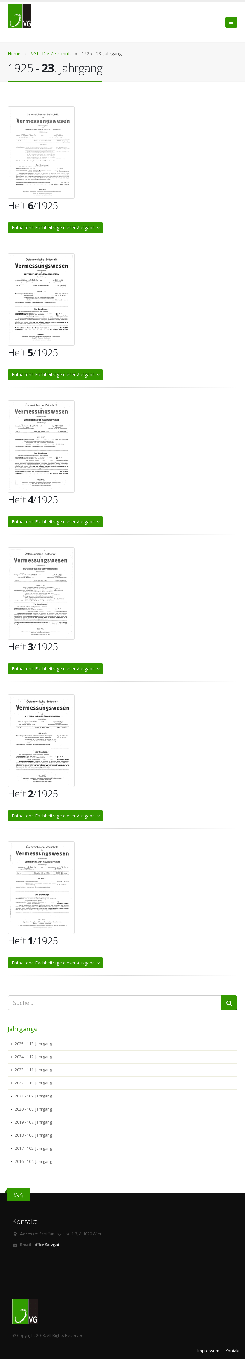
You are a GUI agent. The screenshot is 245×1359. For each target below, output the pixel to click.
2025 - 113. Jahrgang (33, 1043)
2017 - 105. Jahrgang (33, 1148)
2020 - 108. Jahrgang (33, 1109)
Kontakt (233, 1351)
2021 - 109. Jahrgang (33, 1096)
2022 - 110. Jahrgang (33, 1083)
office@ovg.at (46, 1244)
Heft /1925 (33, 205)
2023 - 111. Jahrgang (33, 1070)
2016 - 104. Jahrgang (33, 1161)
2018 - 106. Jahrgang (33, 1135)
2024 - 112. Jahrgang (33, 1057)
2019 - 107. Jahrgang (33, 1122)
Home (14, 53)
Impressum (208, 1351)
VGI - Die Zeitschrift (51, 53)
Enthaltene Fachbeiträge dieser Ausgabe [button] (56, 228)
